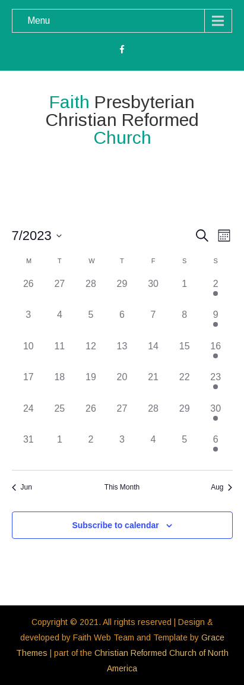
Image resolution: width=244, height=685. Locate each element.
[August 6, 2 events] (216, 448)
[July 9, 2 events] (216, 323)
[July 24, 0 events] (29, 417)
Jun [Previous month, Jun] (22, 487)
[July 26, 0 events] (91, 417)
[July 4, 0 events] (59, 323)
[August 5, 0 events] (184, 448)
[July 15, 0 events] (184, 355)
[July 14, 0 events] (153, 355)
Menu (38, 20)
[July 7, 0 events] (153, 323)
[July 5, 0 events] (91, 323)
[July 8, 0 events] (184, 323)
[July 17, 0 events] (29, 386)
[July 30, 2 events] (216, 417)
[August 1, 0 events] (59, 448)
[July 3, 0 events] (29, 323)
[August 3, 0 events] (122, 448)
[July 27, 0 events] (122, 417)
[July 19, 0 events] (91, 386)
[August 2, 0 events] (91, 448)
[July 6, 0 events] (122, 323)
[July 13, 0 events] (122, 355)
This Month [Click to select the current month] (122, 487)
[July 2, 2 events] (216, 292)
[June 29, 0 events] (122, 292)
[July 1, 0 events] (184, 292)
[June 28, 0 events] (91, 292)
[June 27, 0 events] (59, 292)
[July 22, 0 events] (184, 386)
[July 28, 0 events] (153, 417)
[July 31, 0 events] (29, 448)
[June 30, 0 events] (153, 292)
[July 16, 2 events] (216, 355)
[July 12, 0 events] (91, 355)
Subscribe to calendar (115, 525)
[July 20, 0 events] (122, 386)
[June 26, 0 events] (29, 292)
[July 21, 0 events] (153, 386)
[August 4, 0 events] (153, 448)
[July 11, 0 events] (59, 355)
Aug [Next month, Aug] (221, 487)
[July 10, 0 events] (29, 355)
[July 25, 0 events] (59, 417)
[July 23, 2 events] (216, 386)
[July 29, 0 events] (184, 417)
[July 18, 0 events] (59, 386)
